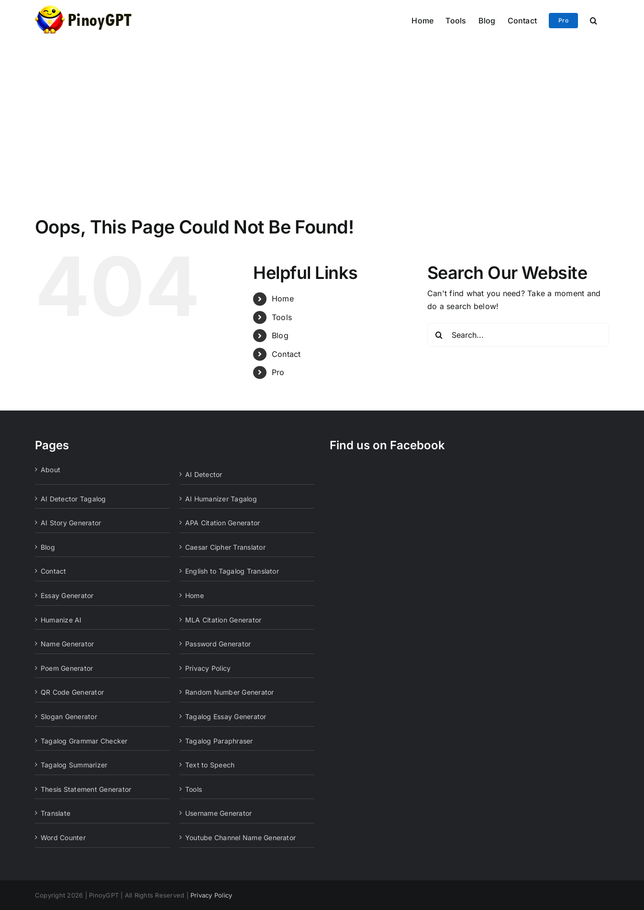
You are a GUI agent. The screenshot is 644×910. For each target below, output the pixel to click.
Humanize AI (61, 620)
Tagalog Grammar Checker (84, 741)
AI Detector (203, 474)
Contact (286, 354)
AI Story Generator (71, 523)
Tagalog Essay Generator (225, 716)
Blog (280, 335)
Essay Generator (67, 595)
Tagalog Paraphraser (219, 741)
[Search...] (518, 335)
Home (283, 298)
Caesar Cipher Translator (225, 547)
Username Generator (218, 813)
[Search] (439, 335)
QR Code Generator (72, 692)
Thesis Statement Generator (86, 789)
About (50, 470)
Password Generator (218, 644)
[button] (593, 19)
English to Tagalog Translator (232, 571)
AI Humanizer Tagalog (221, 499)
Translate (55, 813)
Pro (278, 372)
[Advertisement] (322, 111)
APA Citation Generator (222, 523)
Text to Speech (209, 765)
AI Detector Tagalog (73, 499)
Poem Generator (67, 668)
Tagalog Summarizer (74, 765)
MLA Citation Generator (223, 620)
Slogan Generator (69, 716)
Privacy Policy (208, 668)
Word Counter (63, 837)
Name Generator (67, 644)
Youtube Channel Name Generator (240, 837)
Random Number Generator (229, 692)
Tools (282, 317)
